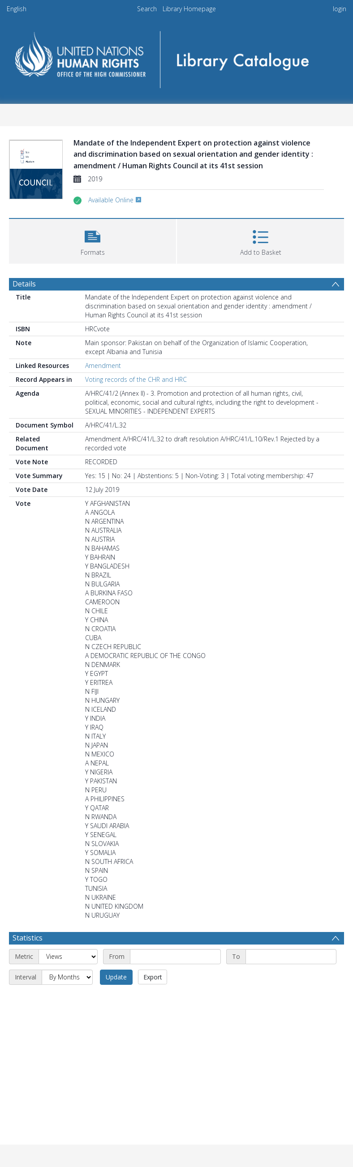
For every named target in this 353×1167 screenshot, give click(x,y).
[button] (92, 240)
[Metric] (68, 956)
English (16, 8)
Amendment (103, 365)
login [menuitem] (339, 8)
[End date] (290, 956)
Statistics (28, 938)
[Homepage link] (176, 56)
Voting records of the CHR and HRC (136, 379)
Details (24, 284)
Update (116, 977)
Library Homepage (189, 8)
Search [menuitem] (147, 8)
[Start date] (175, 956)
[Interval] (67, 977)
